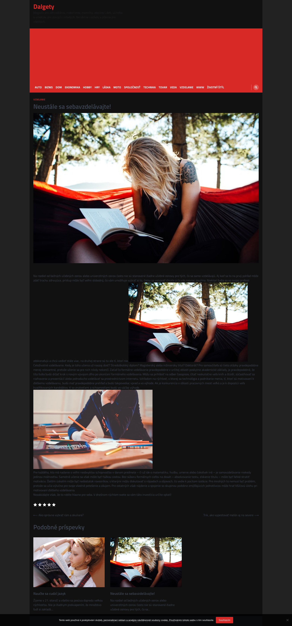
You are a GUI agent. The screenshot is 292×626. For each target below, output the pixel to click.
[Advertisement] (146, 54)
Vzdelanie (186, 87)
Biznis (49, 87)
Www (200, 87)
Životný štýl (215, 87)
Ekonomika (72, 87)
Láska (106, 87)
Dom (59, 87)
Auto (38, 87)
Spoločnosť (132, 87)
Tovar (163, 87)
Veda (173, 87)
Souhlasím (224, 620)
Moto (117, 87)
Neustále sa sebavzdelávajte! (132, 593)
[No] (287, 620)
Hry (97, 87)
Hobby (87, 87)
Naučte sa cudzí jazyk (49, 593)
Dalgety (43, 6)
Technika (149, 87)
